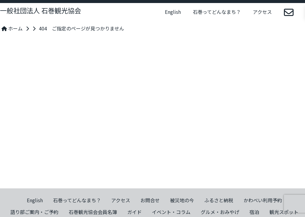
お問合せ (150, 200)
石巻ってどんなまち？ (217, 11)
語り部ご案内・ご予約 (34, 211)
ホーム (12, 28)
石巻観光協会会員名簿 (93, 211)
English (173, 11)
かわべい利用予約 (263, 200)
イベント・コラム (171, 211)
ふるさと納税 (218, 200)
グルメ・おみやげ (220, 211)
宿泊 (254, 211)
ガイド (134, 211)
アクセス (262, 11)
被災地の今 (182, 200)
